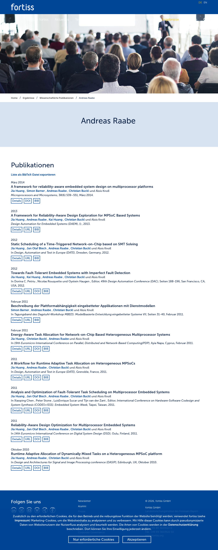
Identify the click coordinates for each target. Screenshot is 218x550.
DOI (27, 200)
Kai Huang (55, 219)
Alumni (82, 506)
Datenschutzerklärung (183, 524)
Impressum (22, 520)
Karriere (191, 19)
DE (200, 2)
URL (27, 229)
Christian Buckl (79, 191)
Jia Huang (18, 191)
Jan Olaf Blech (36, 248)
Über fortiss (40, 19)
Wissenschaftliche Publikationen (57, 98)
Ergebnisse (170, 19)
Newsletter (84, 501)
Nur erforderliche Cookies (93, 539)
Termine (81, 19)
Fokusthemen (127, 19)
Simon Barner (36, 191)
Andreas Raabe (87, 98)
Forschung (102, 19)
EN (205, 2)
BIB (36, 200)
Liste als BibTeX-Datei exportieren (33, 174)
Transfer (150, 19)
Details (16, 200)
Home (14, 98)
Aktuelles (62, 19)
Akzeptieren (136, 539)
